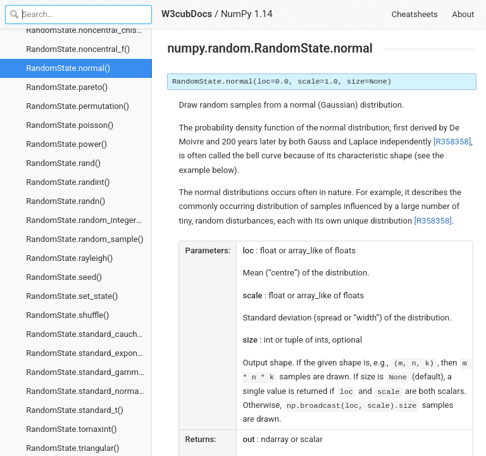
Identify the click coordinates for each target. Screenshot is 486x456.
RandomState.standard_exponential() (89, 353)
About (463, 14)
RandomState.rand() (63, 163)
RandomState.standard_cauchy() (86, 334)
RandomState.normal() (68, 68)
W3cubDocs (186, 14)
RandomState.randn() (65, 201)
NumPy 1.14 (247, 14)
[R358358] (452, 141)
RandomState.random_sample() (85, 239)
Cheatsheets (415, 14)
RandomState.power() (66, 144)
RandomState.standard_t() (74, 410)
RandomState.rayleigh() (69, 258)
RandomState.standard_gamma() (87, 372)
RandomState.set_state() (72, 296)
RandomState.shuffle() (67, 315)
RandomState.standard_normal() (86, 391)
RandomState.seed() (64, 277)
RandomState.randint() (67, 182)
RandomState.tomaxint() (71, 429)
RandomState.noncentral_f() (78, 49)
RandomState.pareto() (67, 87)
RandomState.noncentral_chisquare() (89, 30)
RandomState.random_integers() (86, 220)
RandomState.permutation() (77, 106)
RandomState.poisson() (69, 125)
